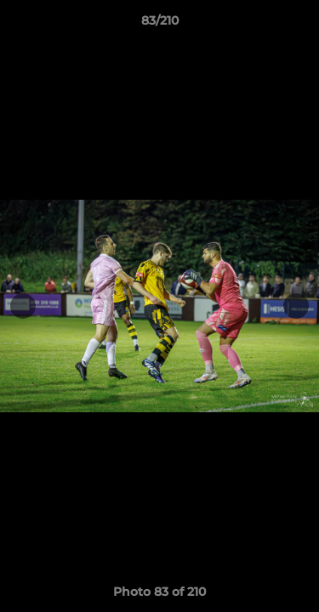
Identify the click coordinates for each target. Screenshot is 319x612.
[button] (298, 24)
